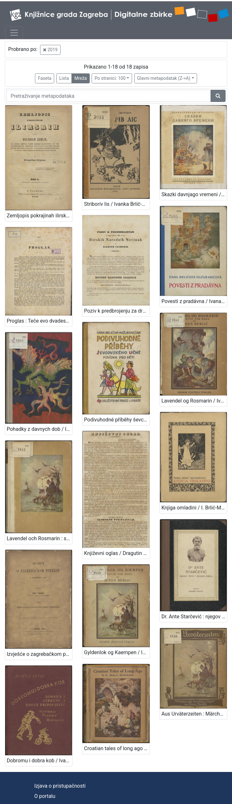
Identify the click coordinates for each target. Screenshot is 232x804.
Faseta (44, 78)
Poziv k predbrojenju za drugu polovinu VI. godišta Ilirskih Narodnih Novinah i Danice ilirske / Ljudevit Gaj (116, 308)
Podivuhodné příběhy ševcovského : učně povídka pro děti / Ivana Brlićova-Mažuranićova (116, 415)
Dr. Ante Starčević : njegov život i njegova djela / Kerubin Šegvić (194, 607)
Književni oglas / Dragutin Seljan (116, 546)
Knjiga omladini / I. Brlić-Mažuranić (194, 501)
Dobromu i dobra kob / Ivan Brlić (39, 748)
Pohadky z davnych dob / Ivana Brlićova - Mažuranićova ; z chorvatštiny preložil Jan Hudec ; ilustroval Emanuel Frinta (39, 424)
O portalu (44, 796)
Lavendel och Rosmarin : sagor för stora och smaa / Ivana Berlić (39, 531)
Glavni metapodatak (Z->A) (163, 78)
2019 (50, 49)
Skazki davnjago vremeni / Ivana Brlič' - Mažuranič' (194, 194)
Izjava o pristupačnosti (60, 786)
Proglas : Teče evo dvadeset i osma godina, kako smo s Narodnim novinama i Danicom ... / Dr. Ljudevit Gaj (39, 318)
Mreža (80, 78)
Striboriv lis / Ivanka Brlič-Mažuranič (116, 204)
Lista (64, 78)
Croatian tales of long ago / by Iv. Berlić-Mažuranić (116, 736)
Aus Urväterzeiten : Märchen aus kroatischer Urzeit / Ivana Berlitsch (194, 702)
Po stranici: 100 (110, 78)
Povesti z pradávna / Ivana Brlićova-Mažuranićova (194, 299)
